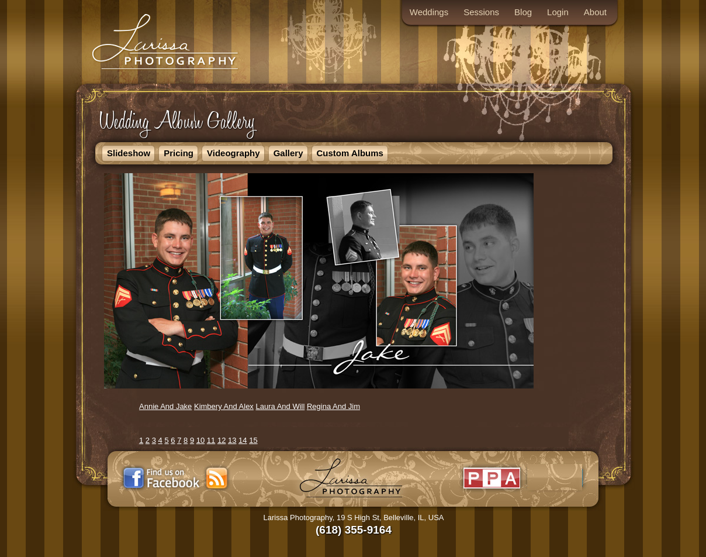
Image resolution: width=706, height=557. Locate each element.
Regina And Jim (333, 406)
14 (242, 440)
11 (211, 440)
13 (232, 440)
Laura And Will (280, 406)
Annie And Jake (165, 406)
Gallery (288, 153)
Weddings (429, 12)
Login (558, 12)
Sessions (481, 12)
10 (200, 440)
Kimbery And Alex (224, 406)
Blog (523, 12)
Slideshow (128, 153)
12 (221, 440)
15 (253, 440)
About (595, 12)
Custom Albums (350, 153)
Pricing (178, 153)
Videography (233, 153)
